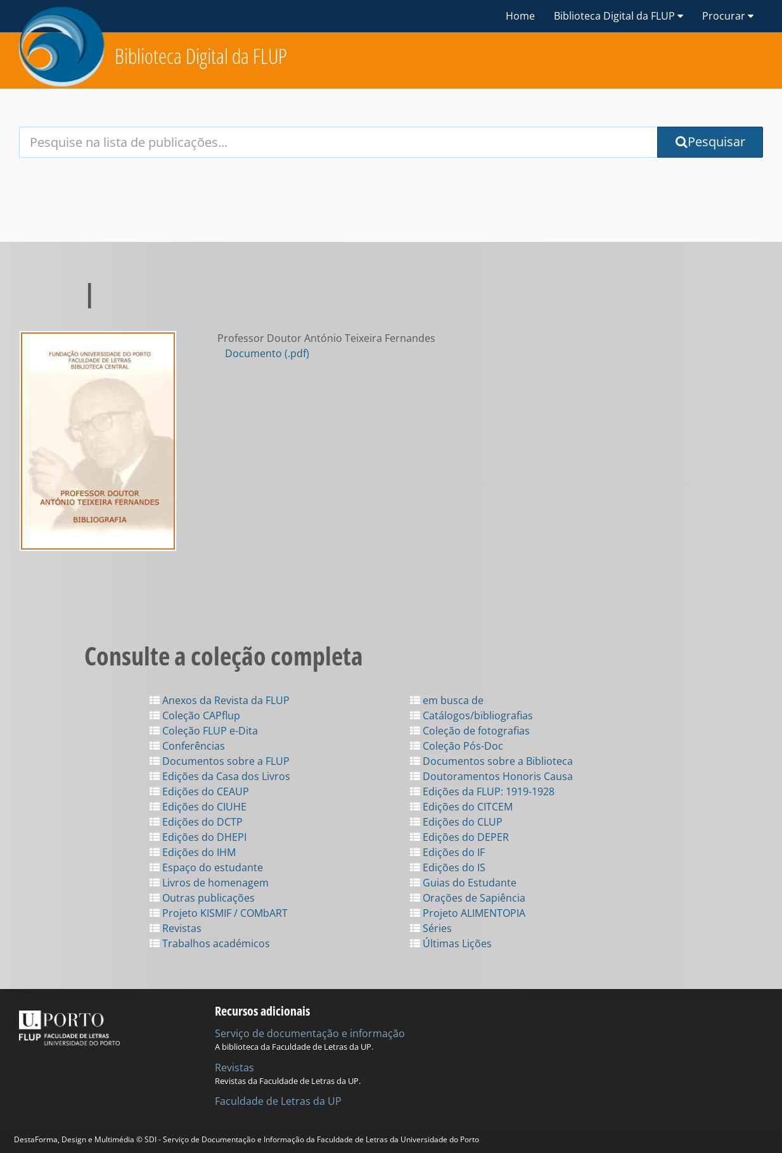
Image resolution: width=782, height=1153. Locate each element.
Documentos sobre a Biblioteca (491, 761)
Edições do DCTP (196, 822)
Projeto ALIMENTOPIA (467, 913)
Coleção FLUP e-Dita (204, 731)
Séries (431, 928)
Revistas (176, 928)
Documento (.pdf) (267, 353)
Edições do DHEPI (198, 837)
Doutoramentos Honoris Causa (491, 776)
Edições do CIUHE (198, 807)
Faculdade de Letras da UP (278, 1101)
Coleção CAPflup (195, 715)
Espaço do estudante (206, 867)
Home (520, 16)
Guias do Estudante (463, 883)
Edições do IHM (193, 852)
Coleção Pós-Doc (456, 746)
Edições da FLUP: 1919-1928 (482, 791)
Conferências (187, 746)
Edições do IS (447, 867)
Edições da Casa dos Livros (220, 776)
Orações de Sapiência (467, 898)
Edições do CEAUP (199, 791)
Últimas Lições (451, 943)
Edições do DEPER (459, 837)
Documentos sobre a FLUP (220, 761)
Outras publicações (202, 898)
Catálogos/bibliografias (471, 715)
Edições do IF (447, 852)
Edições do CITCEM (461, 807)
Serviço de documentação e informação (310, 1033)
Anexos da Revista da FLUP (220, 700)
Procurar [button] (727, 16)
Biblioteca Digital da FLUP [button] (618, 16)
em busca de (447, 700)
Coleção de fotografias (470, 731)
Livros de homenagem (209, 883)
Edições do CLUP (456, 822)
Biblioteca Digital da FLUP (201, 56)
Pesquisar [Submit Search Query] (710, 141)
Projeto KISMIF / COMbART (219, 913)
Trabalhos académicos (210, 943)
